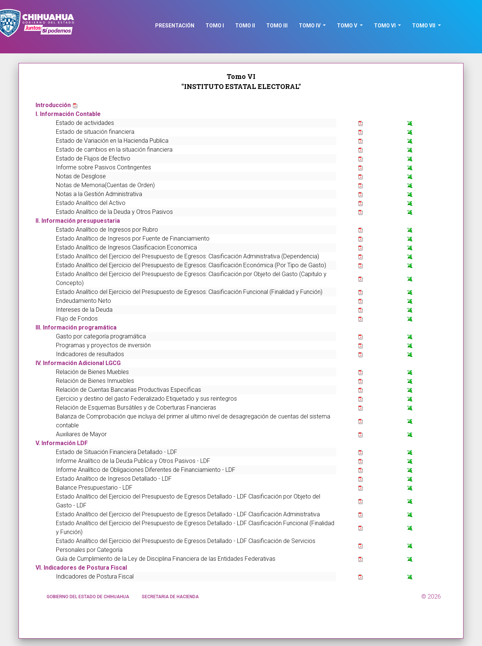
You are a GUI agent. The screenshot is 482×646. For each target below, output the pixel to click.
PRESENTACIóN (174, 26)
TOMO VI (385, 26)
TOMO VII (424, 26)
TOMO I (214, 26)
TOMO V (347, 26)
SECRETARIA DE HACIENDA (170, 596)
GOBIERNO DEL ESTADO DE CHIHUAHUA (88, 596)
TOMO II (245, 26)
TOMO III (277, 26)
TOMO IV (310, 26)
